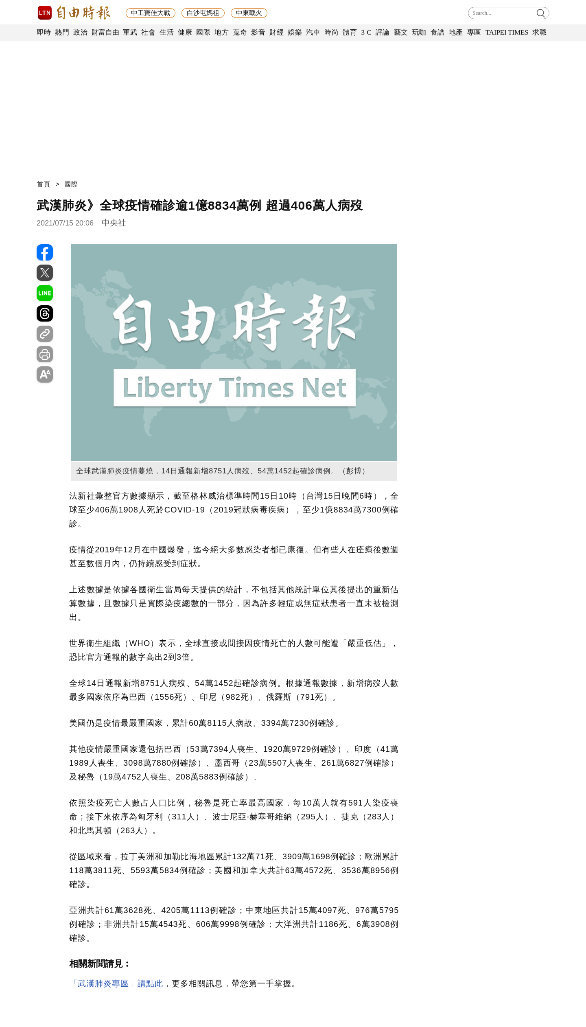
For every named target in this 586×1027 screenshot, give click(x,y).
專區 (474, 32)
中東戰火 (249, 12)
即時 (44, 32)
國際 (203, 32)
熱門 (62, 32)
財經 (276, 32)
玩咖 (419, 32)
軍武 (130, 32)
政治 (80, 32)
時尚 (331, 32)
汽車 (313, 32)
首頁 (43, 184)
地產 (456, 32)
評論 (383, 32)
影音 (258, 32)
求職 (539, 32)
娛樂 (295, 32)
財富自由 (105, 32)
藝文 (401, 32)
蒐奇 (240, 32)
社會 (148, 32)
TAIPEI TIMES (506, 32)
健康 (185, 32)
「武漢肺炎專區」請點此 (116, 983)
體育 (350, 32)
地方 (221, 32)
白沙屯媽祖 (203, 12)
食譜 (438, 32)
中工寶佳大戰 (150, 12)
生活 (167, 32)
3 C (366, 32)
